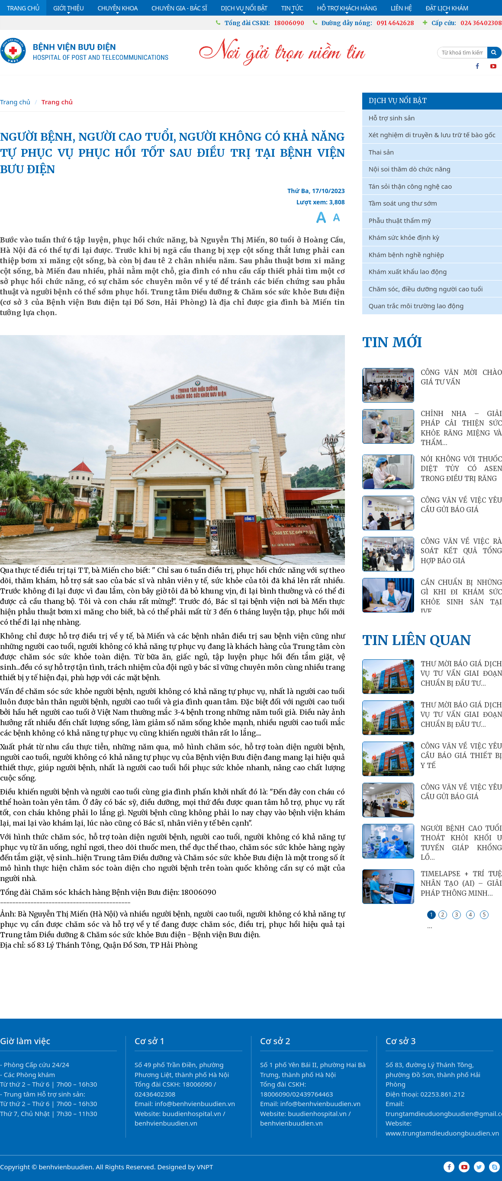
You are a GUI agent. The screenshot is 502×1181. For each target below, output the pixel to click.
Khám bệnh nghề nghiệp (406, 254)
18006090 (289, 23)
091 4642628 (395, 23)
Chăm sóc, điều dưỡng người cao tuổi (426, 288)
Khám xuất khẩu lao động (408, 271)
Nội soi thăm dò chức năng (410, 169)
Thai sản (381, 152)
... (429, 925)
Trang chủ (15, 101)
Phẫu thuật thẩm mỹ (400, 220)
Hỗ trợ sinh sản (392, 117)
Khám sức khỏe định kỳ (404, 237)
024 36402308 (481, 23)
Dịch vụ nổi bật (398, 101)
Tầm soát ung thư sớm (403, 203)
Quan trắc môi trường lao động (416, 305)
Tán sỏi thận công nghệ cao (410, 186)
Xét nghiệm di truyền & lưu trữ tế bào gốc (432, 134)
